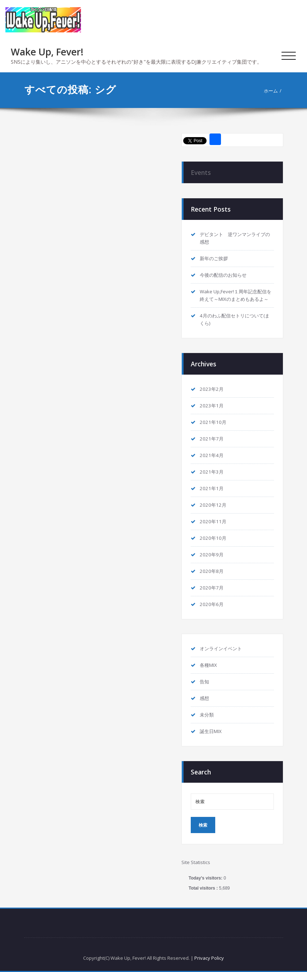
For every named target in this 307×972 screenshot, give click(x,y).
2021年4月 (212, 455)
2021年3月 (212, 472)
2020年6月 (212, 604)
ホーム (271, 90)
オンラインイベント (221, 648)
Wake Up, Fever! (47, 51)
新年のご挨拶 (214, 258)
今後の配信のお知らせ (223, 275)
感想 (204, 698)
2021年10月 (213, 422)
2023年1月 (212, 405)
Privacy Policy (209, 958)
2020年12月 (213, 505)
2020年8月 (212, 571)
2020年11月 (213, 521)
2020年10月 (213, 538)
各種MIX (208, 665)
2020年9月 (212, 554)
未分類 (207, 714)
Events (201, 172)
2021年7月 (212, 438)
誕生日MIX (211, 731)
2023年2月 (212, 389)
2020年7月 (212, 587)
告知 (204, 681)
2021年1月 (212, 488)
